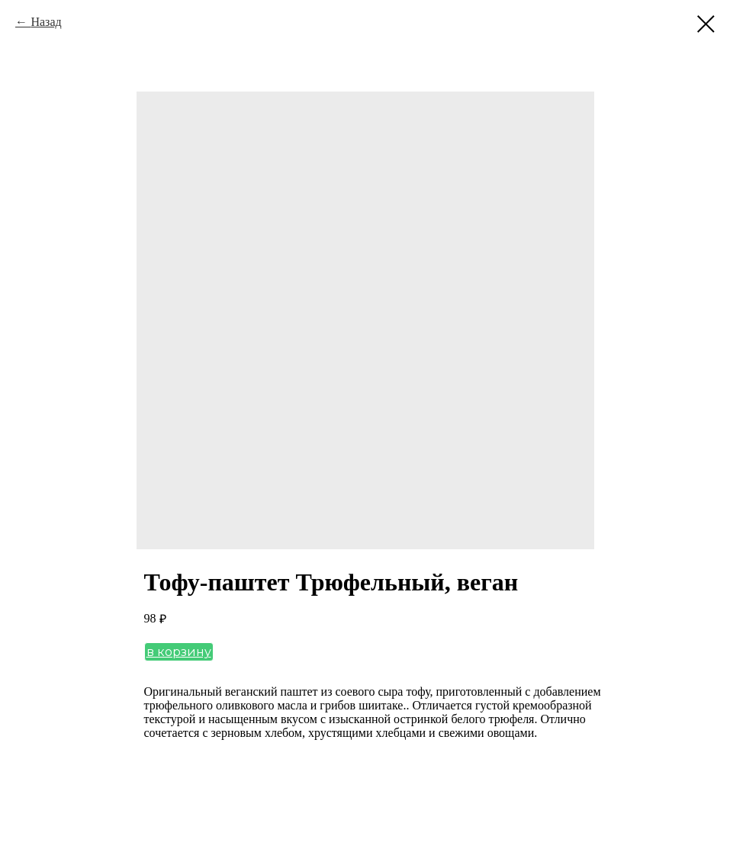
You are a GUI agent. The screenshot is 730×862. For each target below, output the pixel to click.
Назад (46, 21)
